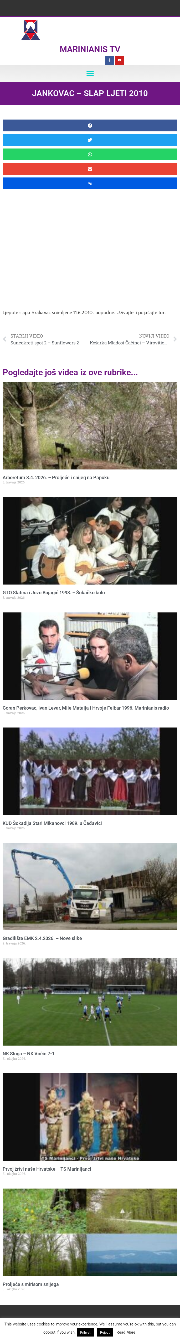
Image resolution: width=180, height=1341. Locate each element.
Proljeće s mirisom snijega (31, 1284)
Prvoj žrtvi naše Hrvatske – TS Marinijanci (47, 1169)
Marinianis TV (90, 49)
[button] (90, 73)
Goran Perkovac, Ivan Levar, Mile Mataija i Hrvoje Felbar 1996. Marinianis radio (86, 708)
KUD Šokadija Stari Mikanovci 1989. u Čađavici (52, 823)
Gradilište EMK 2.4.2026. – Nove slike (42, 938)
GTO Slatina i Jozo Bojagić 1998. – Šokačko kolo (54, 592)
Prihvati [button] (85, 1332)
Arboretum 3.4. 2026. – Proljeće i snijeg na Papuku (56, 477)
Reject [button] (105, 1332)
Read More (125, 1332)
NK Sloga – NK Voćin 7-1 (29, 1053)
